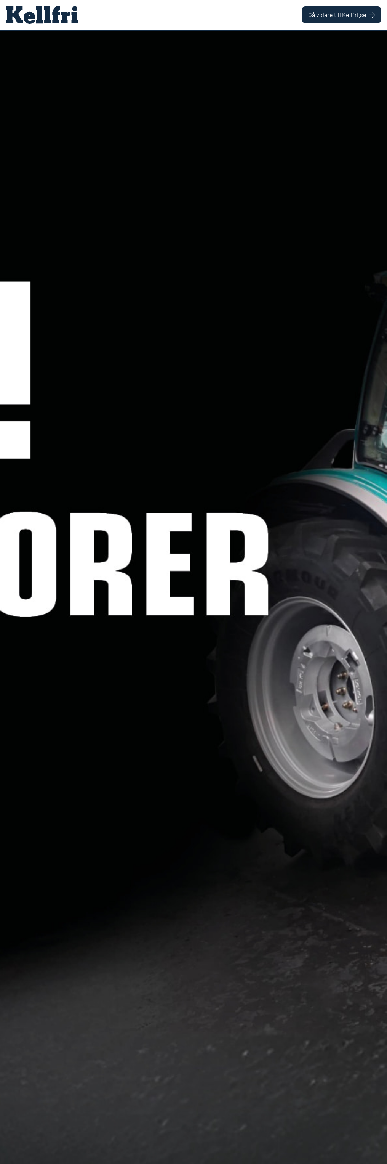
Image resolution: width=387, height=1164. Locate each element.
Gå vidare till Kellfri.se (341, 14)
